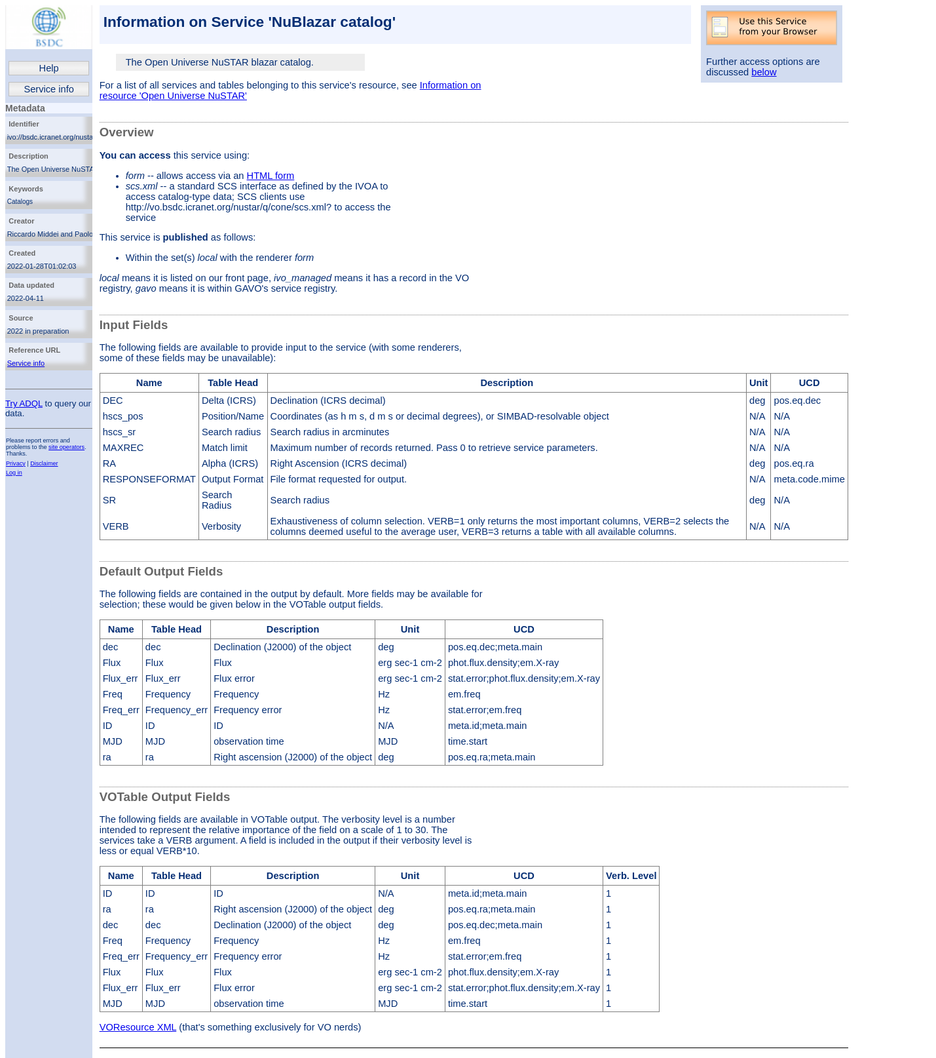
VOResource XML (138, 1027)
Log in (14, 472)
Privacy (16, 463)
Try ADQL (24, 403)
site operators (66, 447)
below (763, 72)
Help (49, 68)
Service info (49, 89)
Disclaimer (44, 463)
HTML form (271, 175)
